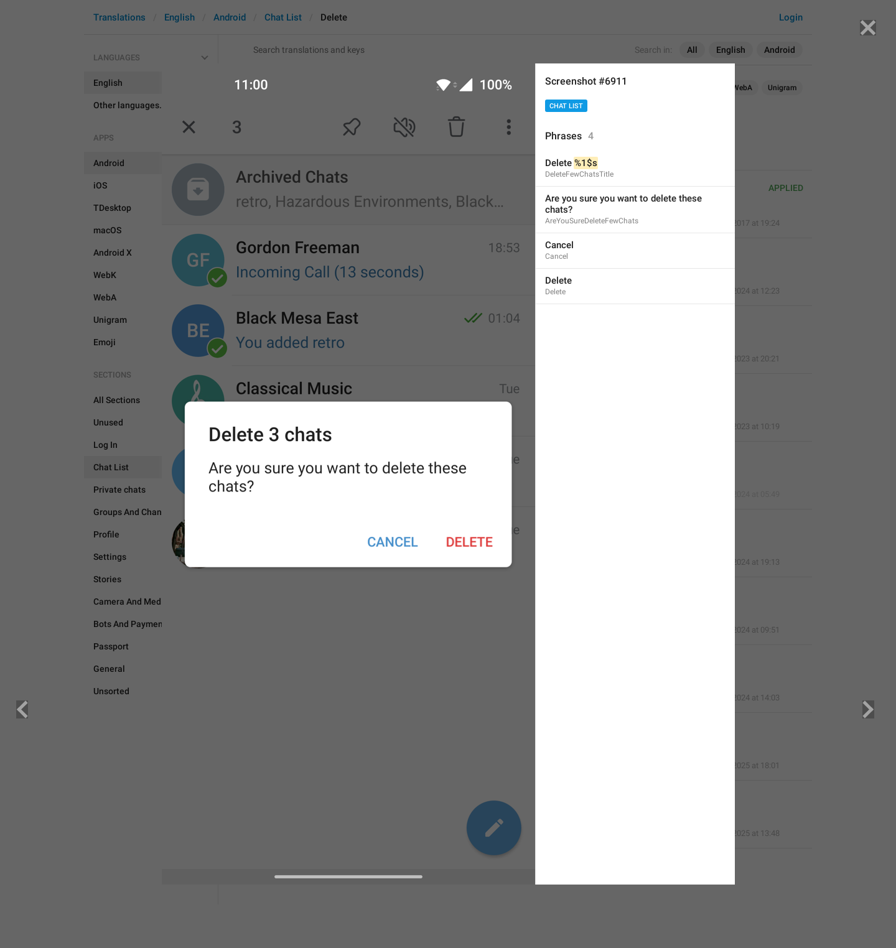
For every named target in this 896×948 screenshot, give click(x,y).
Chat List (566, 106)
